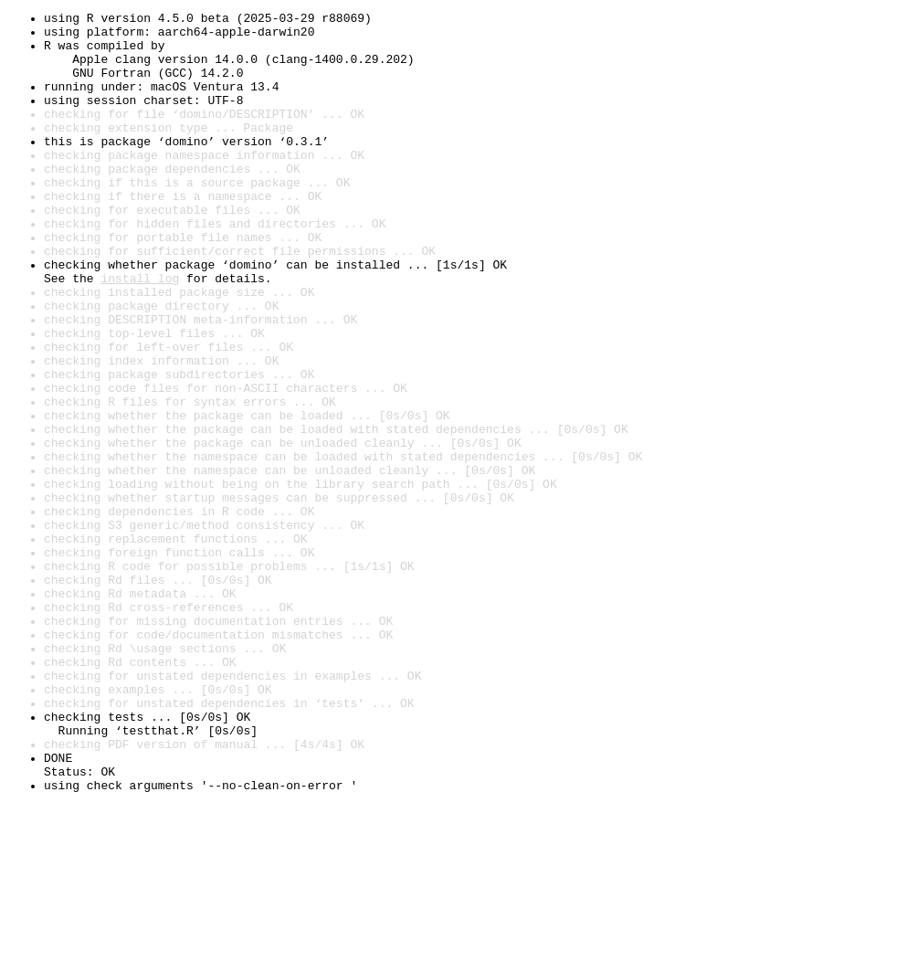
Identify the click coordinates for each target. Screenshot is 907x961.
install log (139, 332)
